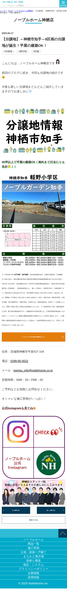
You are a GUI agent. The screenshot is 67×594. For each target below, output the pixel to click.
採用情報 (33, 582)
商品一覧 (33, 549)
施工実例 (33, 553)
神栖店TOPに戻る (33, 524)
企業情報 (33, 578)
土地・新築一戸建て (34, 557)
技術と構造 (33, 566)
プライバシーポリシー (33, 574)
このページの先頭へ (62, 538)
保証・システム (33, 570)
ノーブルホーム (33, 545)
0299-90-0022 (19, 363)
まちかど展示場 (33, 562)
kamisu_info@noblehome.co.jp (33, 373)
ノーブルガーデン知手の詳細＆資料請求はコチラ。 (34, 338)
